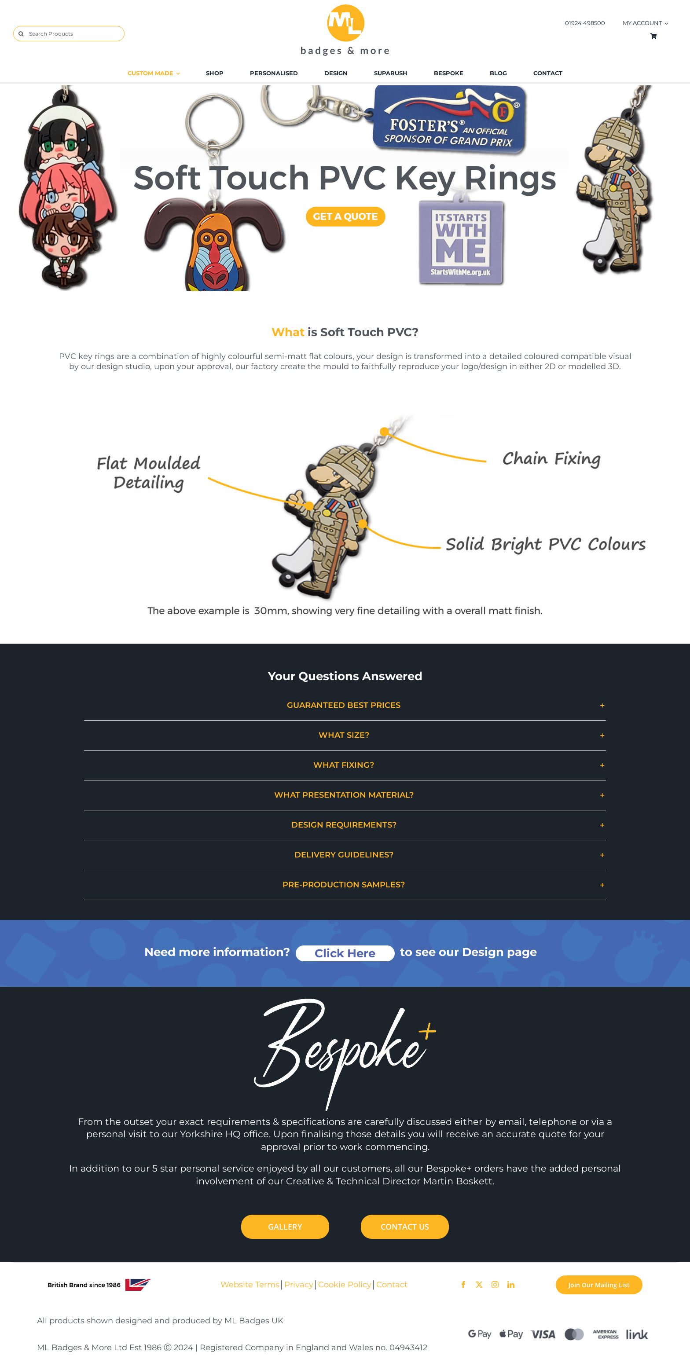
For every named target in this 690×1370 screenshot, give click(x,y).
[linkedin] (510, 1284)
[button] (345, 705)
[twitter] (479, 1284)
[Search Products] (69, 33)
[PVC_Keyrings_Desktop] (345, 87)
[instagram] (495, 1284)
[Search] (21, 33)
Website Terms (249, 1284)
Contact (391, 1284)
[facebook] (463, 1284)
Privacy (298, 1284)
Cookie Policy (344, 1284)
